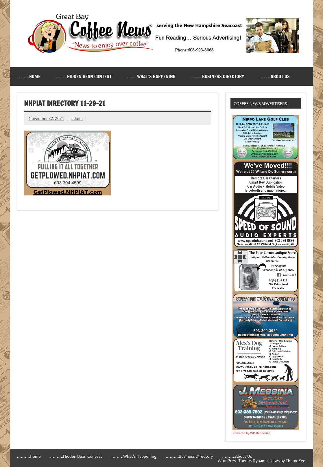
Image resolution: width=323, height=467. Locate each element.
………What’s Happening (151, 76)
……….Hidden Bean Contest (83, 76)
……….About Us (274, 76)
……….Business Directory (217, 76)
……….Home (28, 76)
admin (77, 118)
